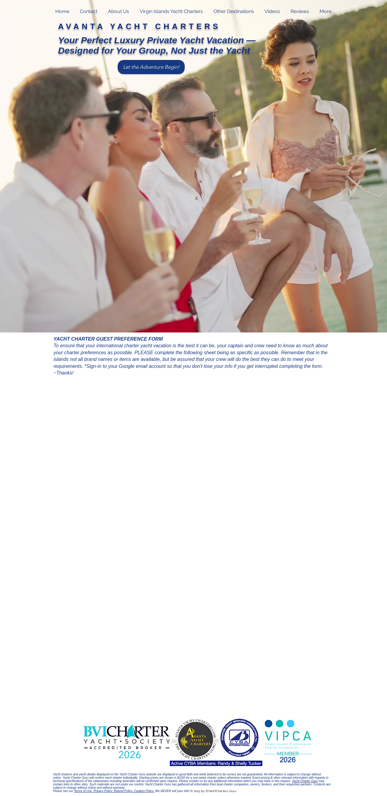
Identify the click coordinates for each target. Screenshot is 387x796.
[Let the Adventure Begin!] (151, 67)
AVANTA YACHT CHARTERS (139, 26)
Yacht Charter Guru (305, 781)
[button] (171, 11)
